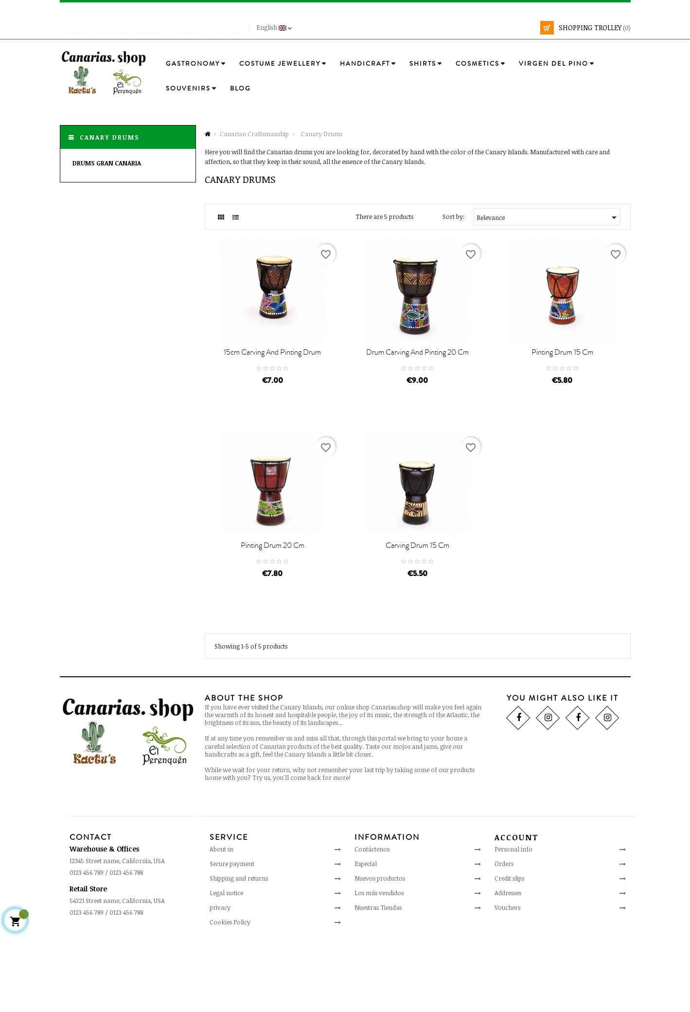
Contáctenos (371, 917)
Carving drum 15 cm (417, 613)
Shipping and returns (239, 946)
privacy (220, 975)
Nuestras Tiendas (378, 975)
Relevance (548, 217)
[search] (472, 28)
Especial (365, 931)
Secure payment (232, 931)
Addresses (508, 961)
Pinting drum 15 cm (562, 386)
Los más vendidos (379, 961)
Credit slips (509, 946)
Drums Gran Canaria (106, 163)
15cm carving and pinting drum (272, 386)
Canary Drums (110, 137)
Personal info (513, 917)
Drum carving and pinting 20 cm (417, 386)
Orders (504, 931)
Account (517, 905)
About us (221, 917)
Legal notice (226, 961)
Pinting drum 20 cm (272, 613)
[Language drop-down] (275, 28)
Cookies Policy (230, 990)
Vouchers (507, 975)
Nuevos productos (379, 946)
